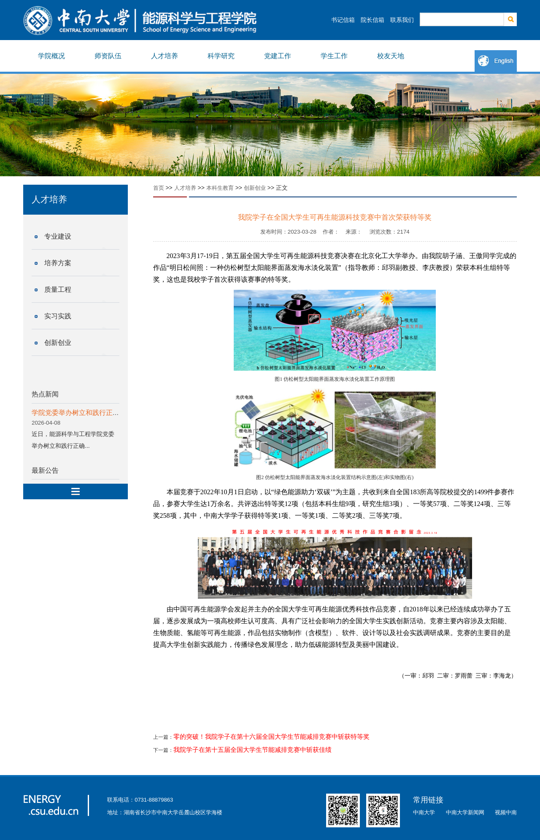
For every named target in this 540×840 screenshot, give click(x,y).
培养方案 (57, 263)
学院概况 (51, 55)
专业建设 (57, 236)
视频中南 (506, 812)
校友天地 (390, 55)
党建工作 (277, 55)
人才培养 (164, 55)
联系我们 (402, 19)
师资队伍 (108, 55)
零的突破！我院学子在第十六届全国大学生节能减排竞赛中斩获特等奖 (271, 736)
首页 (158, 188)
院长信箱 (372, 19)
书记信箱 (343, 19)
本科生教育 (220, 188)
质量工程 (57, 289)
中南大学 (424, 812)
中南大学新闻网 (465, 812)
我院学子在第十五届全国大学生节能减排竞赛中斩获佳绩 (252, 749)
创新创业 (57, 342)
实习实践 (57, 316)
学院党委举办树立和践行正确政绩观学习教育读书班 (109, 412)
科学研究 (221, 55)
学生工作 (334, 55)
